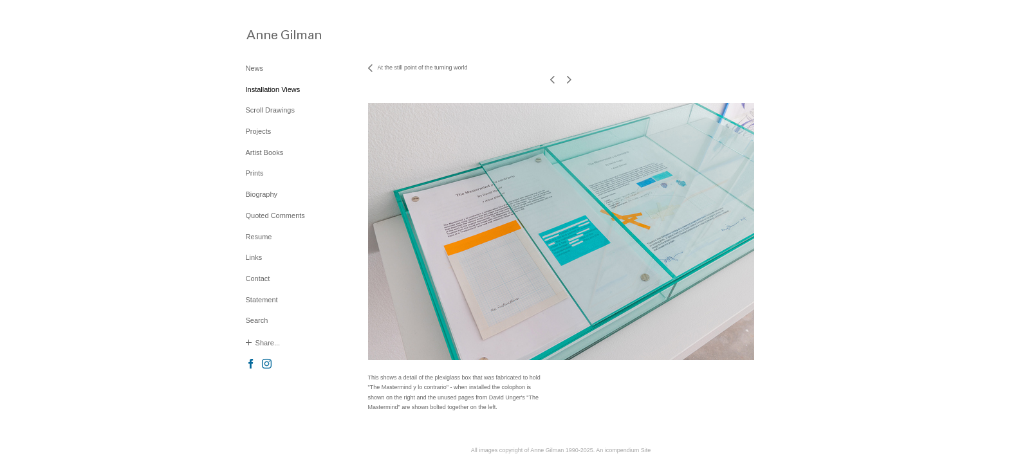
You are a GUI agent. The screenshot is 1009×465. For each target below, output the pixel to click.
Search (257, 320)
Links (254, 257)
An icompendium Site (623, 450)
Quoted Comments (275, 215)
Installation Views (273, 89)
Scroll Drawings (270, 110)
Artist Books (265, 152)
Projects (259, 131)
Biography (262, 194)
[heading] (278, 34)
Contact (258, 278)
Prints (255, 173)
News (255, 68)
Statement (262, 300)
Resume (259, 237)
